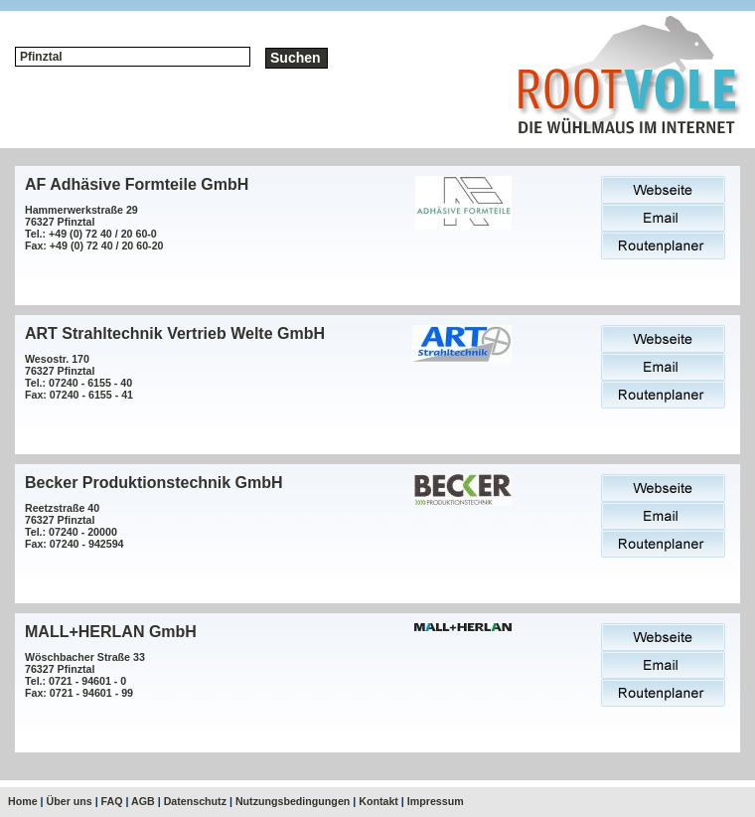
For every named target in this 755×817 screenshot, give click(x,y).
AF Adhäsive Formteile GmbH (136, 184)
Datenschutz (195, 801)
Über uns (69, 801)
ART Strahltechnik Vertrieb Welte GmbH (175, 333)
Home (23, 801)
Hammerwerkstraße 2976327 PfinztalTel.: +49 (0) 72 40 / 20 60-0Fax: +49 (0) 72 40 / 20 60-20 (94, 227)
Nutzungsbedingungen (292, 801)
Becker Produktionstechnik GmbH (154, 482)
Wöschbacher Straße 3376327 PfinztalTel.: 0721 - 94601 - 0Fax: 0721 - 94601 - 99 (85, 675)
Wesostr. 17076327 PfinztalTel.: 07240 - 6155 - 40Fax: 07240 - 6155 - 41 (79, 377)
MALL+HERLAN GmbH (111, 631)
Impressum (435, 801)
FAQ (112, 801)
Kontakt (378, 801)
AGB (143, 801)
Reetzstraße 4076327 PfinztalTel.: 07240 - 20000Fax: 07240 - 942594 (74, 526)
